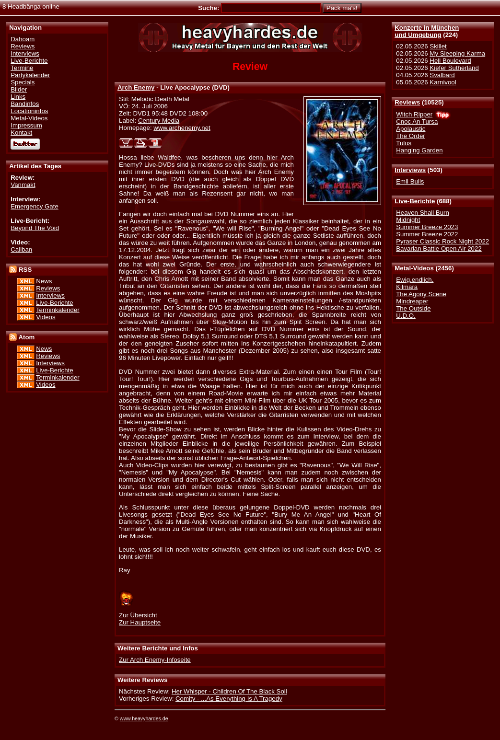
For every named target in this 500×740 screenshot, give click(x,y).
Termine (22, 67)
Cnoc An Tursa (417, 121)
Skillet (438, 46)
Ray (124, 570)
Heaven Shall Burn (422, 212)
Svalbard (442, 75)
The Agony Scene (421, 294)
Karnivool (443, 82)
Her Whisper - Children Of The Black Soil (229, 691)
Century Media (158, 120)
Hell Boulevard (450, 60)
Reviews (407, 102)
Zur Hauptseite (140, 622)
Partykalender (30, 75)
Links (18, 96)
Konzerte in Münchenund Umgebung (427, 31)
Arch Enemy (135, 87)
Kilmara (407, 286)
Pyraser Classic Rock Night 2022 (442, 241)
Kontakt (21, 132)
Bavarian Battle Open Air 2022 (438, 248)
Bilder (19, 89)
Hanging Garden (419, 150)
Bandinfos (25, 103)
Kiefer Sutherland (454, 67)
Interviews (410, 169)
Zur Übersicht (138, 615)
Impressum (26, 125)
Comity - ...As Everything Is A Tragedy (228, 698)
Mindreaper (412, 301)
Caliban (21, 249)
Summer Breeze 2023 (427, 227)
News (44, 281)
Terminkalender (58, 309)
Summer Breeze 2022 (427, 234)
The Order (410, 135)
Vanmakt (23, 184)
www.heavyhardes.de (144, 718)
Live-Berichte (415, 201)
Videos (45, 317)
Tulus (403, 143)
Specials (23, 82)
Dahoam (23, 39)
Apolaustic (410, 128)
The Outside (413, 308)
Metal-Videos (414, 268)
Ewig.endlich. (414, 279)
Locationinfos (29, 111)
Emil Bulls (410, 181)
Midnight (408, 219)
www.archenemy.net (181, 127)
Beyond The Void (35, 227)
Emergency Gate (34, 206)
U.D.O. (406, 315)
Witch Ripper (414, 114)
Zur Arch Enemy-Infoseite (155, 659)
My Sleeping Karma (457, 53)
